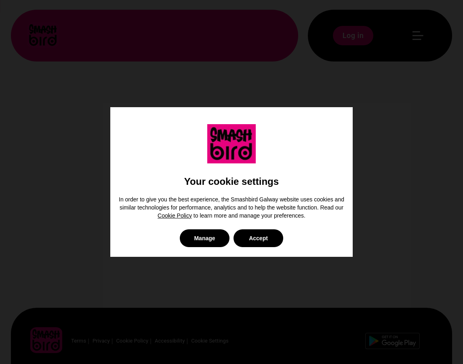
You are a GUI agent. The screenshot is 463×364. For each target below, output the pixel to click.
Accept (258, 238)
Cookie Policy (175, 215)
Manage (204, 238)
